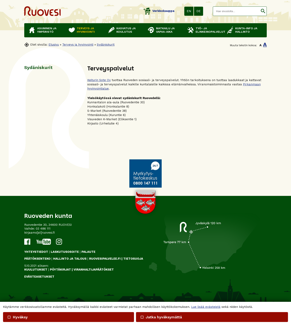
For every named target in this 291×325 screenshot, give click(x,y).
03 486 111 (43, 228)
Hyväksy (17, 317)
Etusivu (53, 44)
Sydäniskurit (106, 44)
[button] (263, 11)
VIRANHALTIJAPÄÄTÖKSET (94, 269)
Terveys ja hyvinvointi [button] (86, 30)
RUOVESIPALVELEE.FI (105, 258)
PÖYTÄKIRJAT (60, 269)
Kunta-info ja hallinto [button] (246, 30)
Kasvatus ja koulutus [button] (126, 30)
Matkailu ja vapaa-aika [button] (165, 30)
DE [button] (198, 11)
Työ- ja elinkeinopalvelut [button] (209, 30)
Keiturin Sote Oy (99, 80)
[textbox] (236, 11)
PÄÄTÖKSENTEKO (37, 258)
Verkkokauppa (158, 11)
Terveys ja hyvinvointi (77, 44)
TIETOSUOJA (133, 258)
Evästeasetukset (39, 276)
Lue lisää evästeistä (205, 307)
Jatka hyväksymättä (161, 317)
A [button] (260, 45)
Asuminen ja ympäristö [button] (46, 30)
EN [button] (189, 11)
